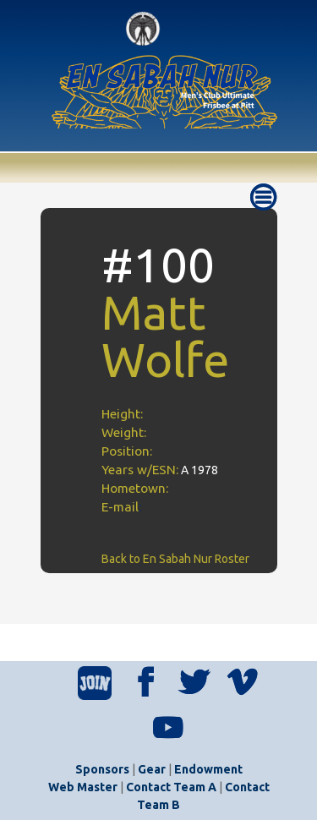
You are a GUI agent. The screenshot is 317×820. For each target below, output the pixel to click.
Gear (152, 769)
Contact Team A (171, 787)
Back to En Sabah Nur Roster (175, 559)
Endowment (208, 769)
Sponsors (102, 769)
